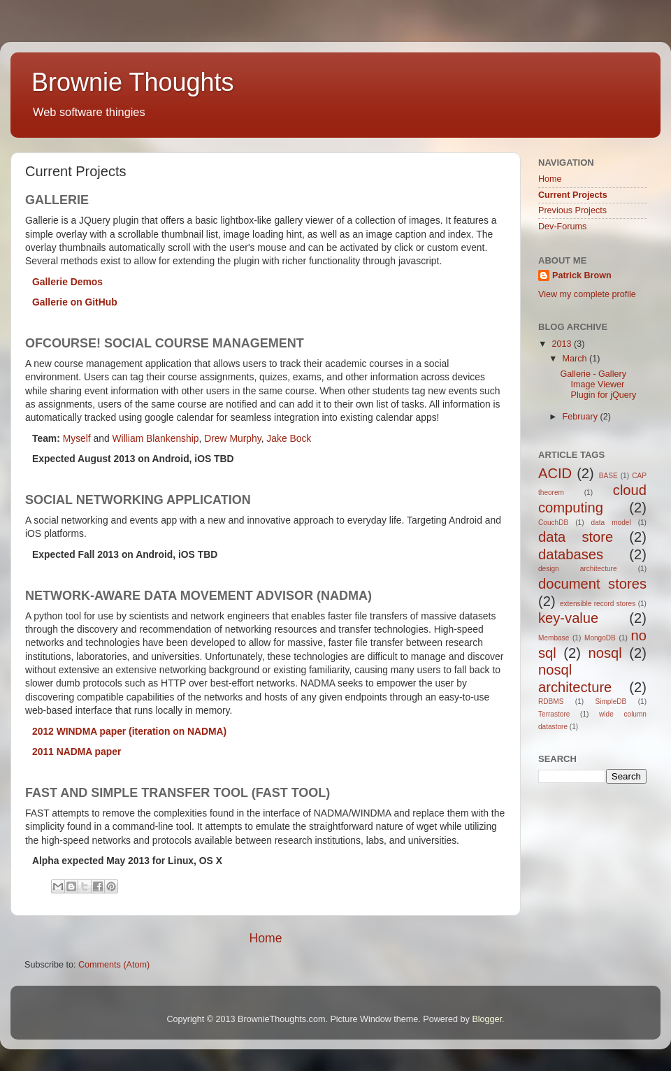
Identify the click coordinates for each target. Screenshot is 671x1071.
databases (570, 554)
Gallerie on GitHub (74, 302)
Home (265, 938)
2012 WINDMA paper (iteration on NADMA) (129, 731)
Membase (553, 638)
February (581, 417)
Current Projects (572, 195)
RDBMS (550, 701)
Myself (77, 438)
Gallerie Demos (67, 281)
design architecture (577, 569)
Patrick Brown (582, 275)
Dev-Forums (562, 226)
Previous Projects (572, 210)
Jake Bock (288, 438)
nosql (605, 653)
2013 (562, 344)
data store (575, 537)
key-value (568, 618)
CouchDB (553, 522)
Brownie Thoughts (132, 82)
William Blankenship (156, 438)
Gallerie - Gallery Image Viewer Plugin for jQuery (598, 384)
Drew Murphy (232, 438)
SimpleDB (610, 701)
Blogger (487, 1019)
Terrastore (554, 714)
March (576, 359)
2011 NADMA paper (76, 751)
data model (611, 522)
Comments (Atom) (114, 965)
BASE (608, 476)
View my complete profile (587, 294)
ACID (555, 473)
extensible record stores (597, 604)
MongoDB (600, 638)
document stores (592, 583)
